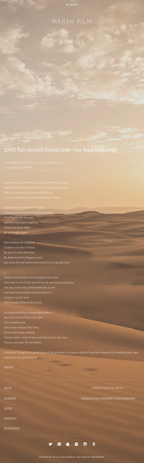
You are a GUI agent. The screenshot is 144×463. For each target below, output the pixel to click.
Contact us (87, 398)
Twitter (8, 408)
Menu (74, 4)
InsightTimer (12, 428)
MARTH (71, 457)
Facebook (10, 398)
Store (97, 398)
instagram (10, 418)
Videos (72, 42)
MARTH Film (72, 22)
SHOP (8, 388)
